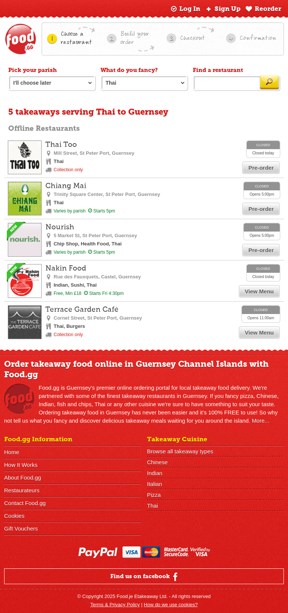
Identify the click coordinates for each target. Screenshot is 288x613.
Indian (154, 473)
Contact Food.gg (25, 503)
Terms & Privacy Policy (115, 604)
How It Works (21, 465)
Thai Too (61, 144)
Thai (152, 505)
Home (11, 452)
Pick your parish (32, 70)
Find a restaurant (218, 70)
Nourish (59, 227)
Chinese (157, 462)
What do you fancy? (129, 70)
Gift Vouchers (21, 528)
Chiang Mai (65, 186)
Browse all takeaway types (180, 451)
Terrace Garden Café (81, 309)
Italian (154, 484)
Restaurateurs (21, 490)
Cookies (14, 516)
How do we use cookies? (171, 604)
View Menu (259, 291)
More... (260, 420)
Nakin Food (65, 268)
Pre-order (261, 167)
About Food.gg (22, 477)
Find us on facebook (145, 577)
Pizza (154, 495)
